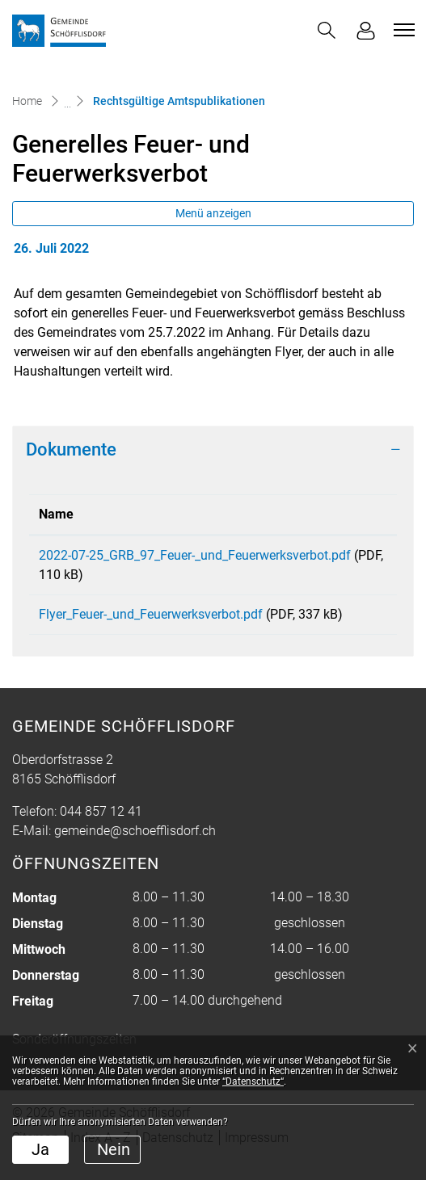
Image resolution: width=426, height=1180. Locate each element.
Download (351, 558)
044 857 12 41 (101, 830)
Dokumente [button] (71, 449)
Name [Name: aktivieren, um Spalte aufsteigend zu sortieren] (56, 514)
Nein (113, 1149)
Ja (40, 1149)
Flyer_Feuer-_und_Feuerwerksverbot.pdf (151, 614)
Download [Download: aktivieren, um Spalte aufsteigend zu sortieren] (344, 514)
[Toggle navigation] (402, 30)
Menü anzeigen (213, 213)
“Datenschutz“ (253, 1081)
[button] (326, 30)
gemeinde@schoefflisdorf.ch (135, 850)
